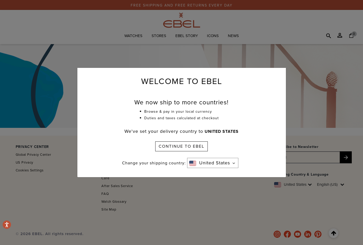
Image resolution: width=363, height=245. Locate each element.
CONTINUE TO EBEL (181, 146)
